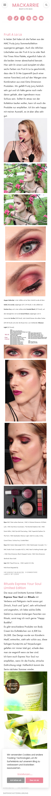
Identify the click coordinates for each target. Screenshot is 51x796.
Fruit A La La (13, 34)
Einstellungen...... (25, 774)
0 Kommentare (31, 572)
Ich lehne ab (15, 780)
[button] (5, 5)
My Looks (15, 574)
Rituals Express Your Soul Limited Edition (22, 586)
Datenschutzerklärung (15, 793)
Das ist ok (34, 780)
